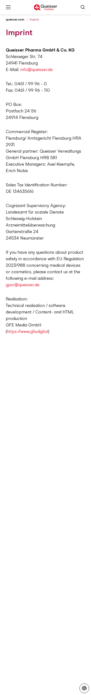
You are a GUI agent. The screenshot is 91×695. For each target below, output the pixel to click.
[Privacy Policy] (84, 688)
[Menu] (8, 7)
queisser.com (15, 19)
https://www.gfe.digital (27, 331)
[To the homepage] (45, 7)
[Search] (83, 7)
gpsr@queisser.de (22, 284)
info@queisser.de (36, 69)
